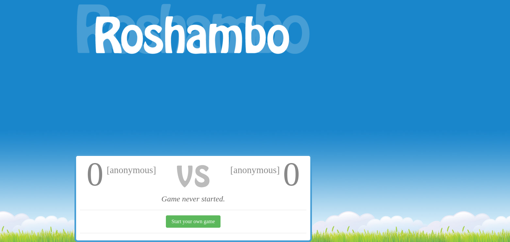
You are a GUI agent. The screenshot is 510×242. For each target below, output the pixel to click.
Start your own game (193, 221)
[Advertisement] (193, 105)
